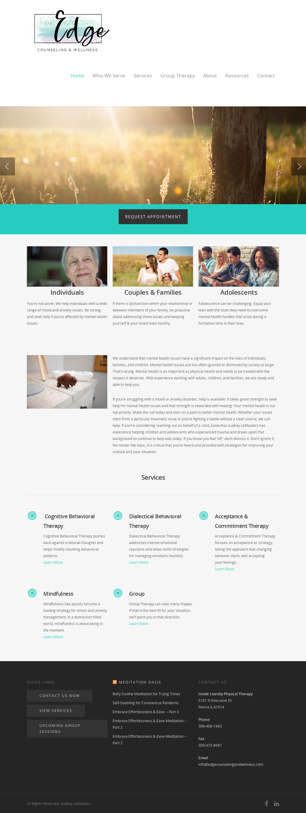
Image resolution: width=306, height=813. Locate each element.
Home (77, 75)
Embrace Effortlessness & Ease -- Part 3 (146, 711)
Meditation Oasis (140, 682)
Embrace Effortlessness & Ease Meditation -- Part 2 (150, 724)
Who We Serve (109, 75)
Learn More (53, 562)
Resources (237, 75)
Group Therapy (177, 75)
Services (143, 75)
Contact (266, 75)
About (210, 75)
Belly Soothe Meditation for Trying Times (146, 693)
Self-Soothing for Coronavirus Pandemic (146, 702)
